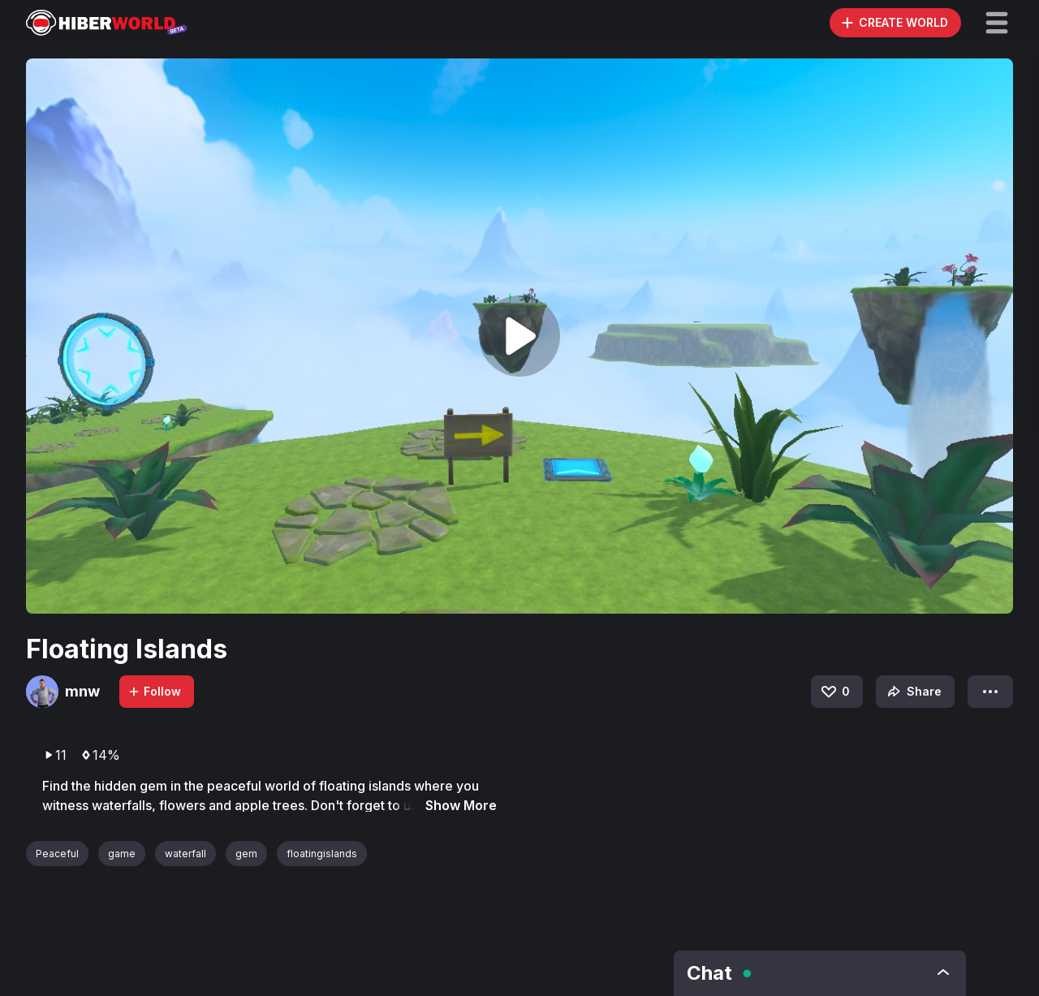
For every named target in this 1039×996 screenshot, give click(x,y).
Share (913, 691)
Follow (154, 691)
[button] (997, 22)
